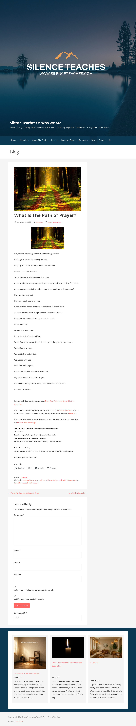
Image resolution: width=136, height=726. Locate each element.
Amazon (72, 413)
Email (17, 562)
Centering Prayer (68, 140)
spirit (64, 480)
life (48, 480)
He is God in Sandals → (77, 493)
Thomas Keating (73, 480)
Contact (102, 140)
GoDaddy (19, 721)
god (40, 480)
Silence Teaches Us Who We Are (35, 122)
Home (13, 140)
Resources (83, 140)
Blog (93, 140)
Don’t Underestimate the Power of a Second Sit (67, 664)
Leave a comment (54, 222)
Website (17, 574)
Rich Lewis (39, 222)
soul (60, 480)
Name (17, 550)
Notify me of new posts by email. (29, 599)
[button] (110, 140)
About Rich (24, 140)
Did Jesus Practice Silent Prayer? (27, 673)
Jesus (44, 480)
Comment (19, 515)
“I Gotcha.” (94, 662)
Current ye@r (20, 613)
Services (54, 140)
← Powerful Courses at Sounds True (23, 493)
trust (30, 483)
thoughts (17, 483)
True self (24, 483)
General (24, 477)
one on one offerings (26, 422)
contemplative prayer (30, 480)
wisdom (35, 483)
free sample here (65, 410)
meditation (54, 480)
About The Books (39, 140)
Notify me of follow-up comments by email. (33, 590)
